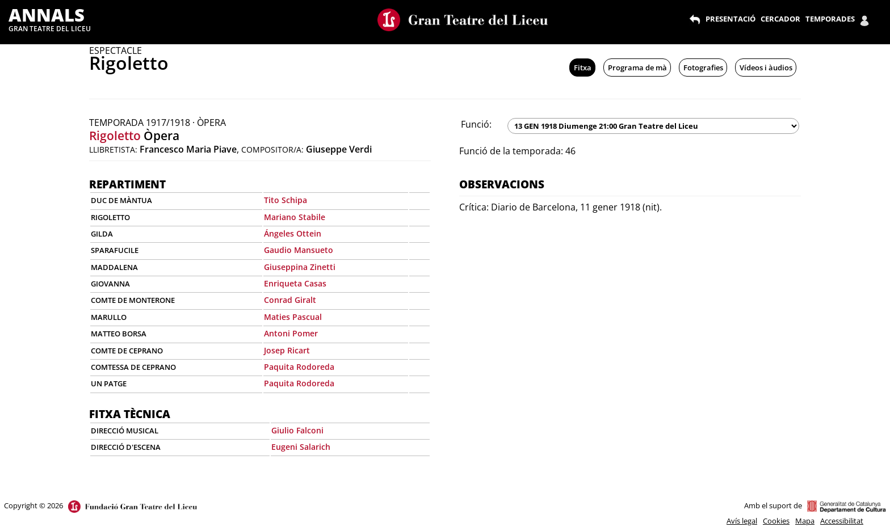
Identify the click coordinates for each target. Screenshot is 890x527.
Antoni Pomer (291, 333)
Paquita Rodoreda (299, 366)
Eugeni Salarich (300, 446)
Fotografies (703, 67)
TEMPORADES (830, 19)
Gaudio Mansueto (298, 249)
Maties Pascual (293, 316)
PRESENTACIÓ (730, 19)
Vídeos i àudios (766, 67)
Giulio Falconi (297, 430)
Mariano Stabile (294, 217)
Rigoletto (115, 136)
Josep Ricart (287, 350)
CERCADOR (780, 19)
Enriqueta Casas (295, 283)
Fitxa (582, 67)
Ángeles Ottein (292, 233)
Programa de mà (637, 67)
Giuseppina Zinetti (299, 267)
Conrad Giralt (290, 299)
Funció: (476, 124)
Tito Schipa (285, 200)
